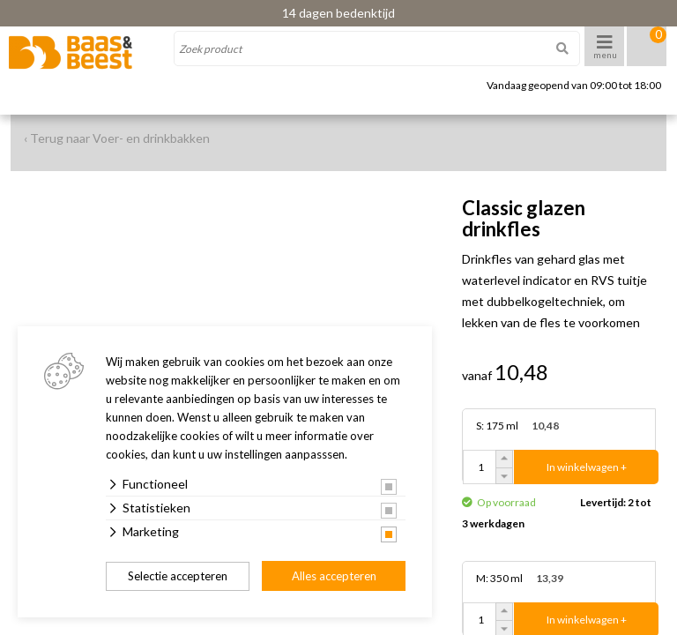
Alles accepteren (334, 576)
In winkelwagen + (587, 467)
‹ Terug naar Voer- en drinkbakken (117, 138)
